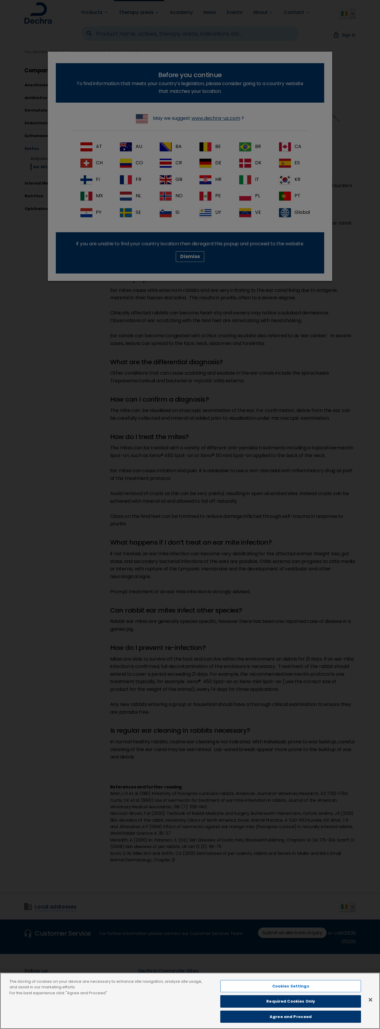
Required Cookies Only (290, 1007)
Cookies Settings (290, 992)
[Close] (370, 1005)
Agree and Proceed (291, 1022)
